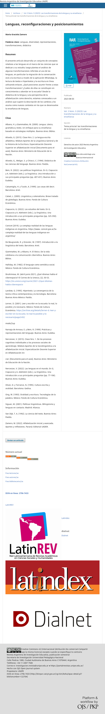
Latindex (65, 518)
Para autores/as (11, 477)
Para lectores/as (12, 473)
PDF (70, 85)
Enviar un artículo (15, 440)
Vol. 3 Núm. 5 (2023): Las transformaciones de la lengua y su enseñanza (52, 13)
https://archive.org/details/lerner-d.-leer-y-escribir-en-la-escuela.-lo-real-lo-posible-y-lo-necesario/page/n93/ (30, 313)
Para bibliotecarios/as (14, 481)
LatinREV (9, 505)
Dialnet (65, 535)
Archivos (16, 13)
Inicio (7, 13)
